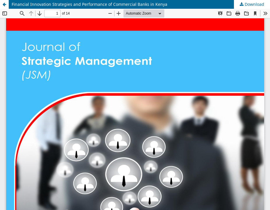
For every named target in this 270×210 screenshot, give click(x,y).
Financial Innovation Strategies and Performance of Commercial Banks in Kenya (89, 4)
